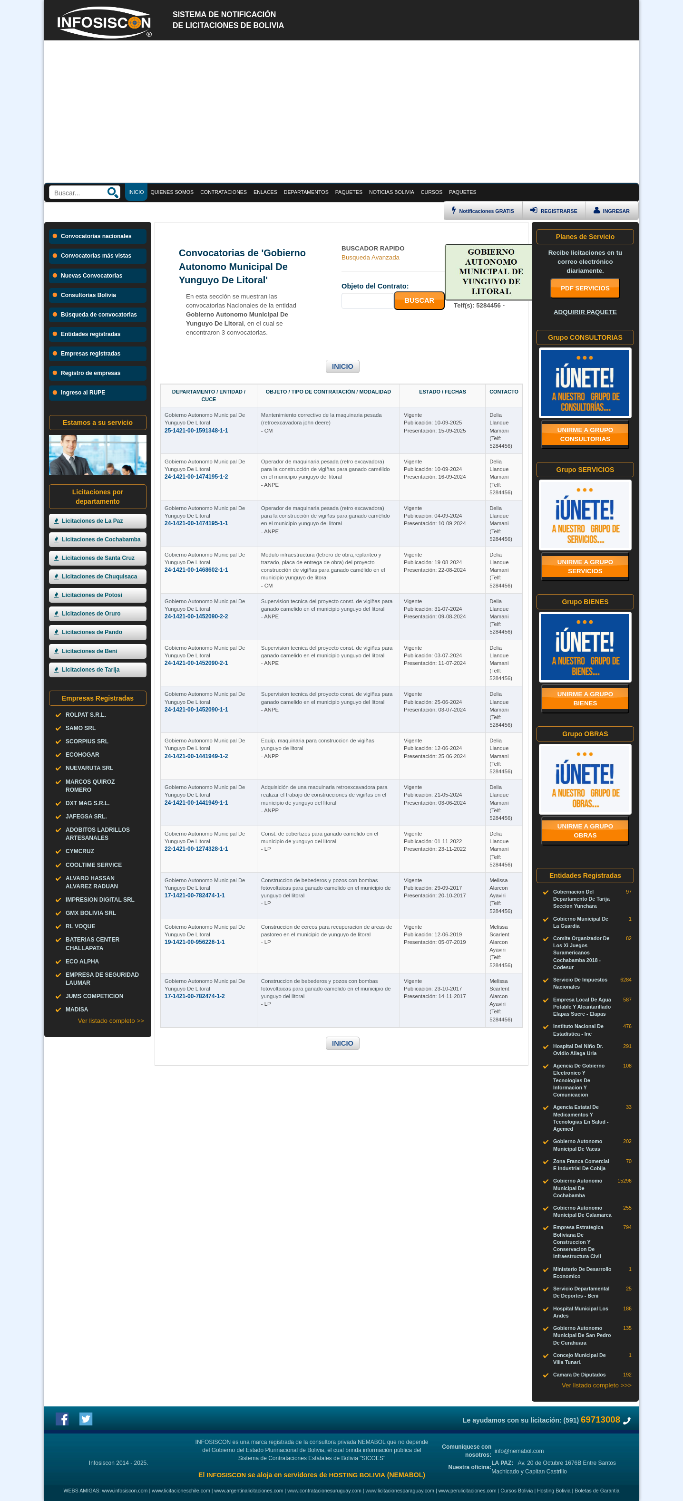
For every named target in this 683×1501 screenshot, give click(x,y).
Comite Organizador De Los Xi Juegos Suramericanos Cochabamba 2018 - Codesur (581, 952)
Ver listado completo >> (111, 1020)
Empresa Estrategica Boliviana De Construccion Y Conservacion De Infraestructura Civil (578, 1241)
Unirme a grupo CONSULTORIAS (585, 434)
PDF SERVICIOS (585, 288)
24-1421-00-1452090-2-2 (196, 616)
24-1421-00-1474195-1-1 (196, 523)
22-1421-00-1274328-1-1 (196, 849)
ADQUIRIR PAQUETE (585, 312)
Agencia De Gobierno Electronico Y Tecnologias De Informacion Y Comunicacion (579, 1080)
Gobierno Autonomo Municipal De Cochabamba (577, 1188)
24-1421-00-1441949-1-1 (196, 802)
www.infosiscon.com (125, 1490)
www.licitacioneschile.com (181, 1490)
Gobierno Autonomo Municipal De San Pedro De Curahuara (582, 1335)
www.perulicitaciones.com (468, 1490)
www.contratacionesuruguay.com (324, 1490)
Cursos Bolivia (516, 1490)
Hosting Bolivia (553, 1490)
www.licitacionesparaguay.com (400, 1490)
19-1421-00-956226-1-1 (195, 942)
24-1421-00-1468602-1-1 (196, 570)
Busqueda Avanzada (371, 257)
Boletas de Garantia (597, 1490)
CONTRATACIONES (223, 192)
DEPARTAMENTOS (306, 192)
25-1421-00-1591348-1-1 (196, 430)
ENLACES (265, 192)
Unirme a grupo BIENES (585, 699)
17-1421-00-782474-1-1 (195, 895)
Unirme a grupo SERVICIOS (585, 566)
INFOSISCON (226, 1475)
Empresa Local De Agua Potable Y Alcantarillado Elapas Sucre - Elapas (582, 1007)
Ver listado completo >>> (597, 1385)
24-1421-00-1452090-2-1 (196, 663)
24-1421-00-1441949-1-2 (196, 756)
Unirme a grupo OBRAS (585, 831)
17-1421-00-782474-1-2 (195, 996)
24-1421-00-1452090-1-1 (196, 709)
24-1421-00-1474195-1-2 (196, 476)
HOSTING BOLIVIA (357, 1475)
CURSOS (432, 192)
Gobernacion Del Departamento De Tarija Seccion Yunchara (581, 899)
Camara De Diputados (579, 1374)
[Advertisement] (341, 111)
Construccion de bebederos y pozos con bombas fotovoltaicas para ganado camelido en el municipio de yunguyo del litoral (326, 887)
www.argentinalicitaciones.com (249, 1490)
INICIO (342, 366)
